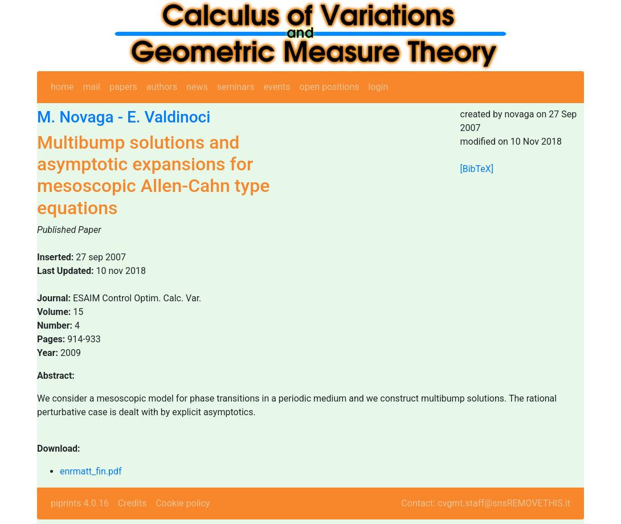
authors (161, 86)
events (277, 86)
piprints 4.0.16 (80, 503)
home (62, 86)
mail (91, 86)
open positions (329, 86)
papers (123, 86)
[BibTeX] (477, 168)
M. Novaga (75, 117)
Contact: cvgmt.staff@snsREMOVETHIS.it (485, 503)
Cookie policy (183, 503)
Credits (132, 503)
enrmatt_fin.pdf (91, 471)
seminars (236, 86)
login (379, 86)
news (197, 86)
